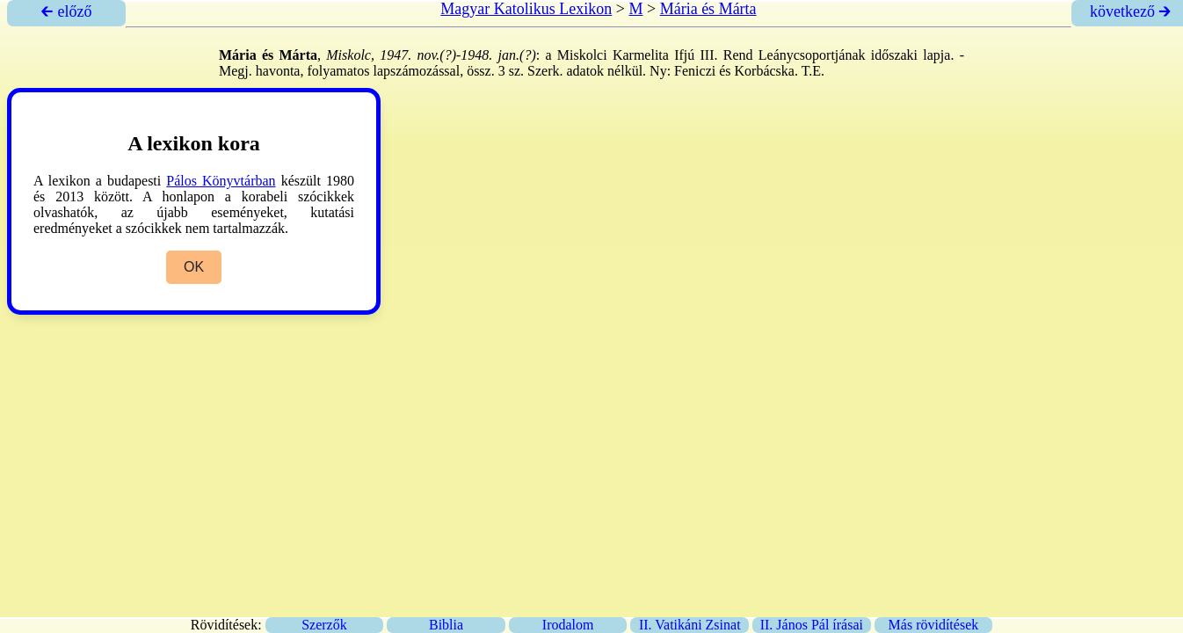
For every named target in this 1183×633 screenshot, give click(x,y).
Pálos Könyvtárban (220, 180)
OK (194, 266)
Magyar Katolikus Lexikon (526, 9)
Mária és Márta (708, 9)
